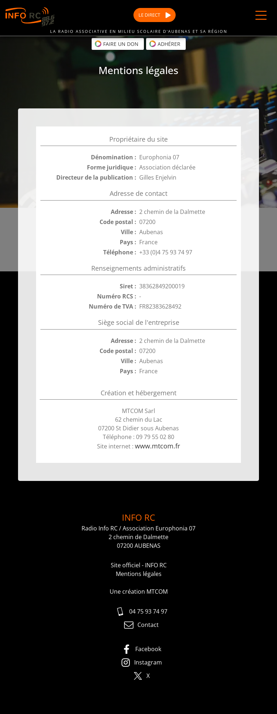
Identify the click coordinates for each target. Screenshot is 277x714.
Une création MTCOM (139, 591)
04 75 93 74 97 (141, 611)
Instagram (141, 662)
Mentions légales (139, 574)
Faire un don (116, 43)
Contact (141, 625)
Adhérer (164, 43)
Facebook (141, 649)
